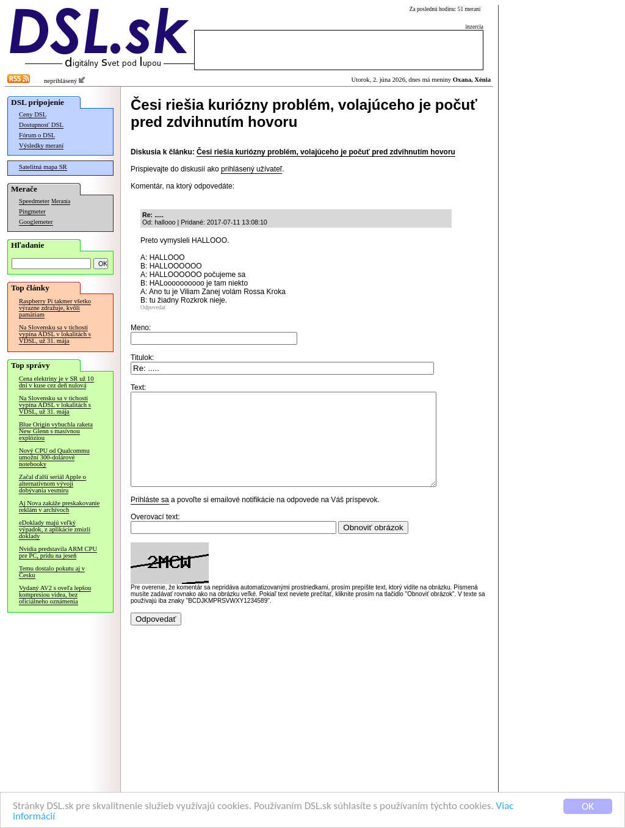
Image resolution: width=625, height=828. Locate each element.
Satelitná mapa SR (43, 167)
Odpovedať (153, 307)
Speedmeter (34, 201)
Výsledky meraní (41, 145)
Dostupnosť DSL (41, 124)
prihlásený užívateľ (251, 169)
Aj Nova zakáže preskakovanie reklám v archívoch (59, 506)
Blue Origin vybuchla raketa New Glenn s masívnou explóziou (56, 431)
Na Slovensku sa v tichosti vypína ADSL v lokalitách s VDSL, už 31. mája (55, 334)
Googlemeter (36, 221)
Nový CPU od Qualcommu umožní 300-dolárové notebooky (54, 457)
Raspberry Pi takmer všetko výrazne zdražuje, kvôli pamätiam (55, 308)
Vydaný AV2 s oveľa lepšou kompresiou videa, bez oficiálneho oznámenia (55, 595)
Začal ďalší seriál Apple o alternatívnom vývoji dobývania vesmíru (52, 483)
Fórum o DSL (37, 135)
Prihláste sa (150, 518)
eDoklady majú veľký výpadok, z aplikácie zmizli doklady (54, 529)
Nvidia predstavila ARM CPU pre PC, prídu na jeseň (58, 552)
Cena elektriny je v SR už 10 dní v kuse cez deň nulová (56, 382)
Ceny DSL (32, 114)
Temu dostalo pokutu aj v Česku (52, 571)
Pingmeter (32, 211)
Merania (60, 201)
